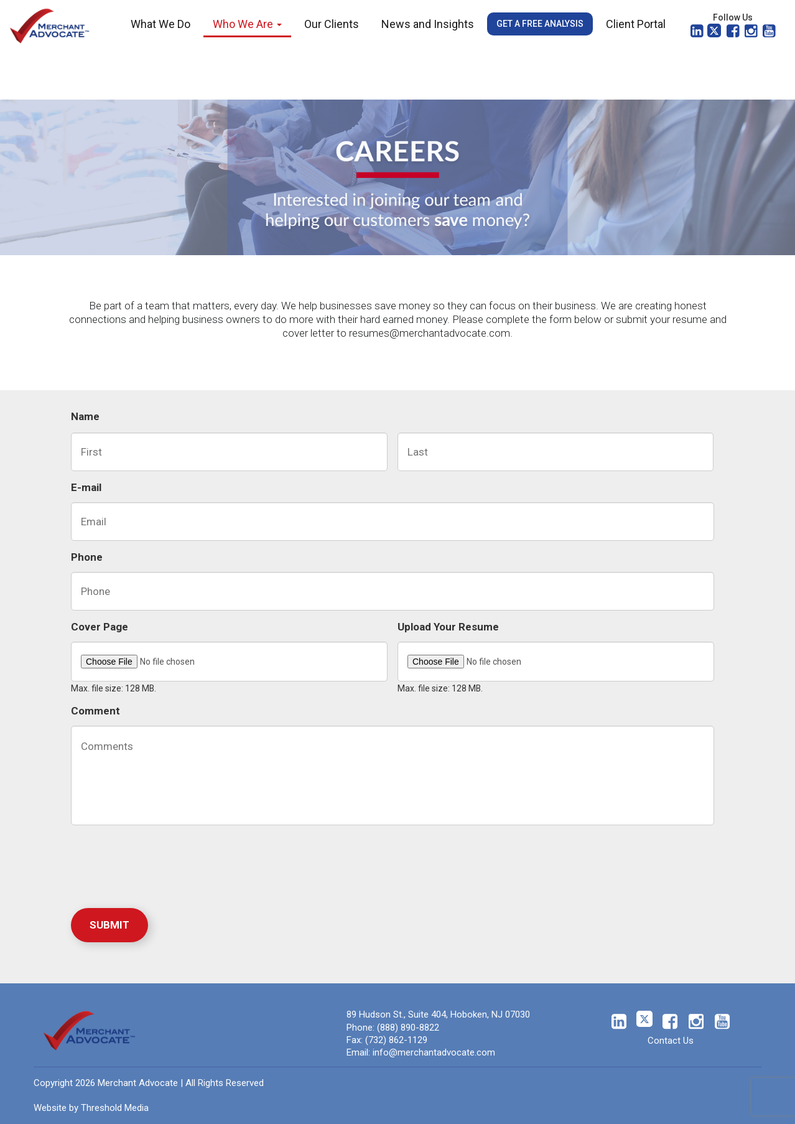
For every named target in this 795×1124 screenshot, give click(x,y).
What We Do (160, 23)
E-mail (86, 487)
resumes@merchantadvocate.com (429, 333)
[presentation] (165, 864)
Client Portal (636, 23)
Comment (95, 711)
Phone (87, 557)
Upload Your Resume (448, 627)
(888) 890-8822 (408, 1027)
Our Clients (331, 23)
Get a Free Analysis (539, 24)
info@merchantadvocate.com (434, 1052)
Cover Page (99, 627)
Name (85, 416)
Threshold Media (115, 1107)
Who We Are (247, 23)
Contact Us (671, 1040)
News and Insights (427, 23)
